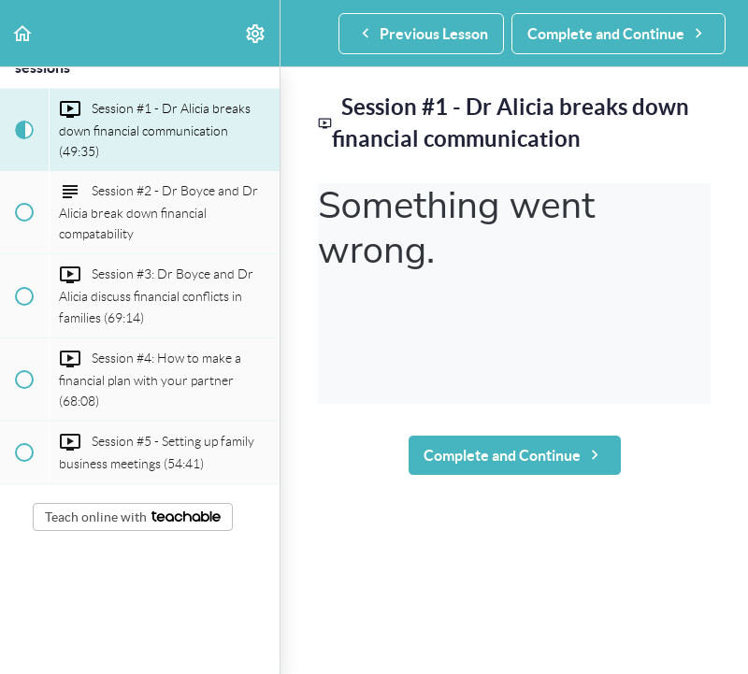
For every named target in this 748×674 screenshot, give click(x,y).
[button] (23, 33)
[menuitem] (256, 33)
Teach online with (133, 516)
